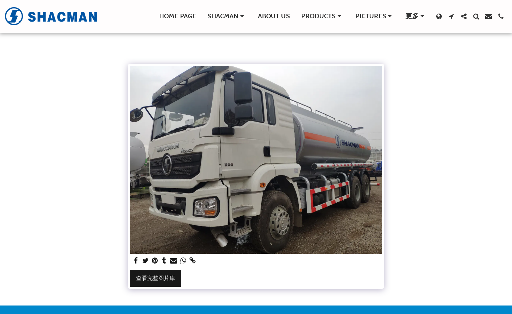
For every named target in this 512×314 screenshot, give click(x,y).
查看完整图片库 (155, 278)
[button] (227, 16)
